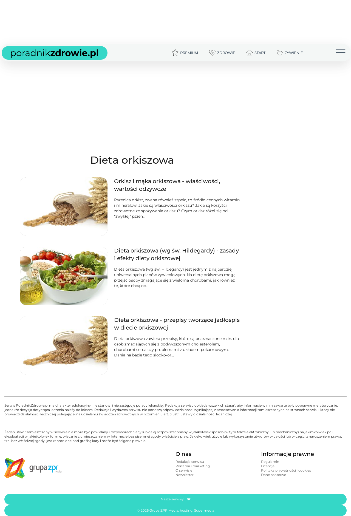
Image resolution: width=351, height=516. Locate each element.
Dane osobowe (273, 475)
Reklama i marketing (193, 466)
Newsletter (185, 475)
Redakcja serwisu (190, 462)
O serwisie (184, 470)
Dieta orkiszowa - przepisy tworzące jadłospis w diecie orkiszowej (177, 324)
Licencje (267, 466)
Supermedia (204, 510)
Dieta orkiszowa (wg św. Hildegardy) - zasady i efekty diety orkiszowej (176, 254)
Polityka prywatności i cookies (286, 470)
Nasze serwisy (176, 499)
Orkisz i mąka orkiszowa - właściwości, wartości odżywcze (167, 185)
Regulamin (270, 462)
